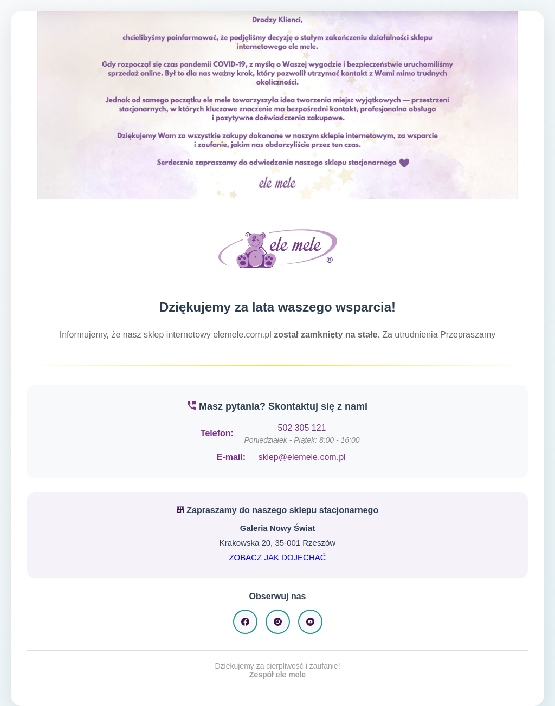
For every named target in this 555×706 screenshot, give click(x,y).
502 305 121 (302, 427)
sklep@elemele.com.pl (301, 457)
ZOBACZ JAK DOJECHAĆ (277, 557)
